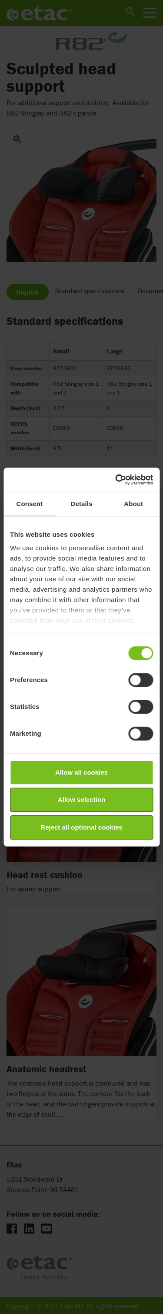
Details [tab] (82, 503)
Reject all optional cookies (81, 827)
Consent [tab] (29, 503)
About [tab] (133, 503)
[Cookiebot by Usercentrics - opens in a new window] (116, 479)
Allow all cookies (81, 772)
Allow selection (81, 799)
